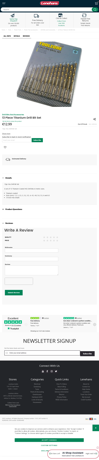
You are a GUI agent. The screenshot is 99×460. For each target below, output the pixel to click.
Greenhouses (37, 394)
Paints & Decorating (37, 391)
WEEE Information (61, 399)
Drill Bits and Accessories (48, 30)
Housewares (37, 401)
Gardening (37, 386)
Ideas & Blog (61, 386)
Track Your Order (86, 394)
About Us (86, 383)
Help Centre (86, 388)
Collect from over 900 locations (61, 23)
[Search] (95, 9)
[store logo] (49, 3)
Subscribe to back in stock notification (16, 137)
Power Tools (17, 30)
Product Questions (13, 209)
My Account (86, 396)
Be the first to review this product (12, 121)
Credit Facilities (86, 399)
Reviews (9, 223)
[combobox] (49, 9)
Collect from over (13, 402)
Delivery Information (61, 391)
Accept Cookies (49, 439)
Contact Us (86, 386)
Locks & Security (37, 399)
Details (8, 178)
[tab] (49, 177)
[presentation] (19, 281)
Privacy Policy (61, 396)
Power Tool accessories (31, 30)
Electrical (37, 383)
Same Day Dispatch (14, 20)
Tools (9, 30)
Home (3, 30)
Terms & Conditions (61, 388)
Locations (86, 391)
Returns (61, 394)
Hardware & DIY (37, 396)
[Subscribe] (87, 352)
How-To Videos (61, 383)
